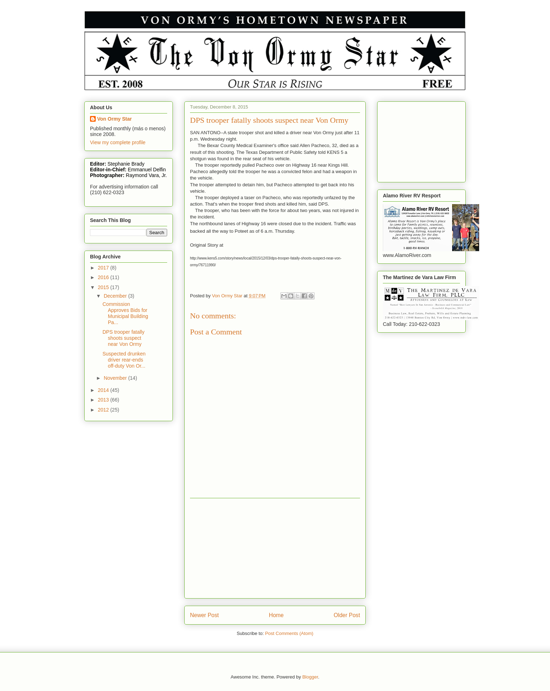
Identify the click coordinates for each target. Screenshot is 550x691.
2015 (104, 287)
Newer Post (204, 615)
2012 (104, 410)
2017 (104, 268)
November (116, 378)
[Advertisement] (275, 548)
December (116, 296)
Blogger (310, 677)
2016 (104, 277)
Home (276, 615)
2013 (104, 400)
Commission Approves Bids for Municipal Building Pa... (125, 313)
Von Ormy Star (114, 119)
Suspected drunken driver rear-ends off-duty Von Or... (124, 360)
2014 (104, 390)
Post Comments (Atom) (289, 633)
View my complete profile (117, 142)
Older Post (347, 615)
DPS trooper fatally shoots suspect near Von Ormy (123, 338)
